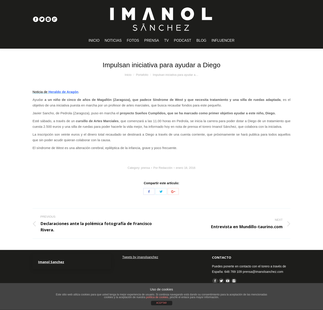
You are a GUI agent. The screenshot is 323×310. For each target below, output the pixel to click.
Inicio (128, 74)
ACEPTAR (161, 303)
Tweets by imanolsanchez (140, 257)
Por (162, 167)
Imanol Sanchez (51, 262)
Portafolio (142, 74)
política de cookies (157, 297)
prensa (145, 167)
